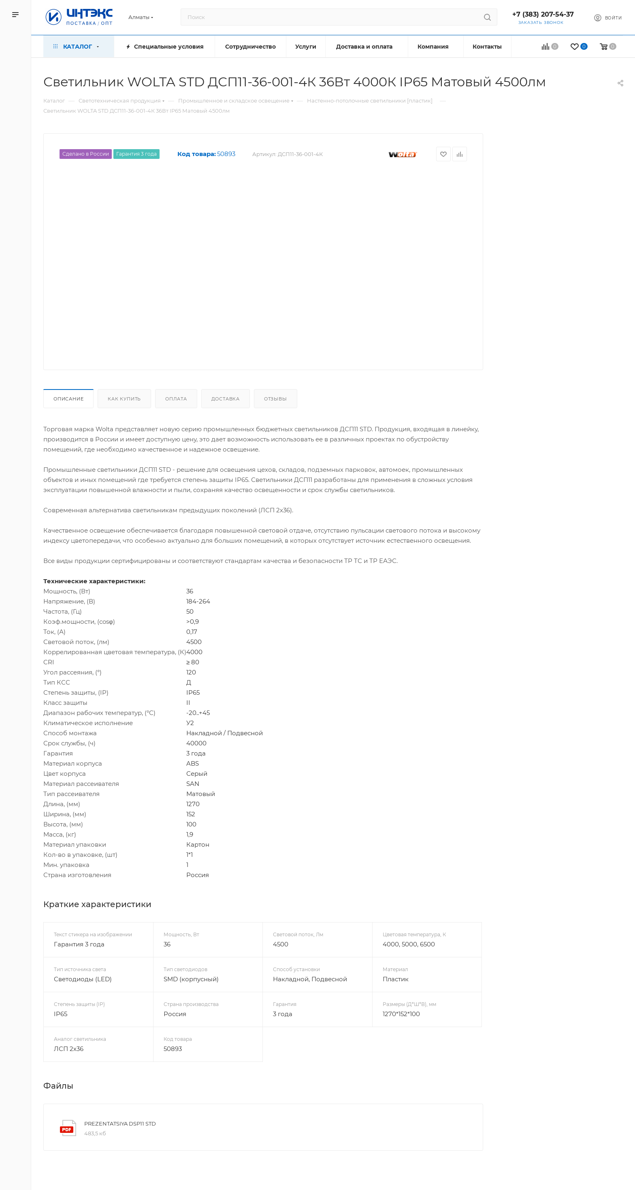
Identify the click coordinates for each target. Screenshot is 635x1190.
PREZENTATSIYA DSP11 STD (120, 1123)
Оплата (176, 399)
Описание (68, 399)
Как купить (124, 399)
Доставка (225, 399)
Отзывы (275, 399)
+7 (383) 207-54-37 (543, 14)
